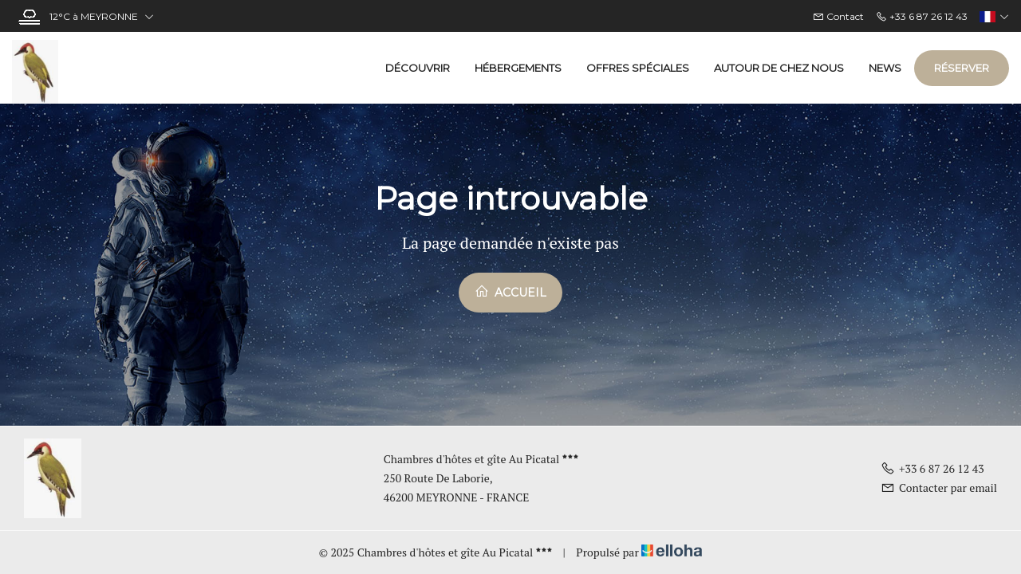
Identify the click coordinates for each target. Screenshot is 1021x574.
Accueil (510, 292)
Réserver (961, 67)
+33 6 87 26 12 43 (932, 468)
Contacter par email (939, 487)
